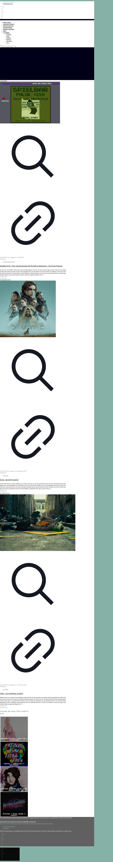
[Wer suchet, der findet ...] (8, 46)
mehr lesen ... (4, 278)
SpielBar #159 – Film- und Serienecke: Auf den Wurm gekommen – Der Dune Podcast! (31, 266)
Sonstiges (5, 475)
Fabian (12, 257)
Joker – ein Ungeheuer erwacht (11, 693)
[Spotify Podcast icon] (3, 6)
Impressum (6, 828)
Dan (12, 471)
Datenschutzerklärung (9, 826)
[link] (15, 46)
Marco (12, 685)
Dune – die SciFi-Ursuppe (9, 480)
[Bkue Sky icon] (3, 11)
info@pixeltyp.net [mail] (8, 3)
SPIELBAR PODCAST (9, 262)
